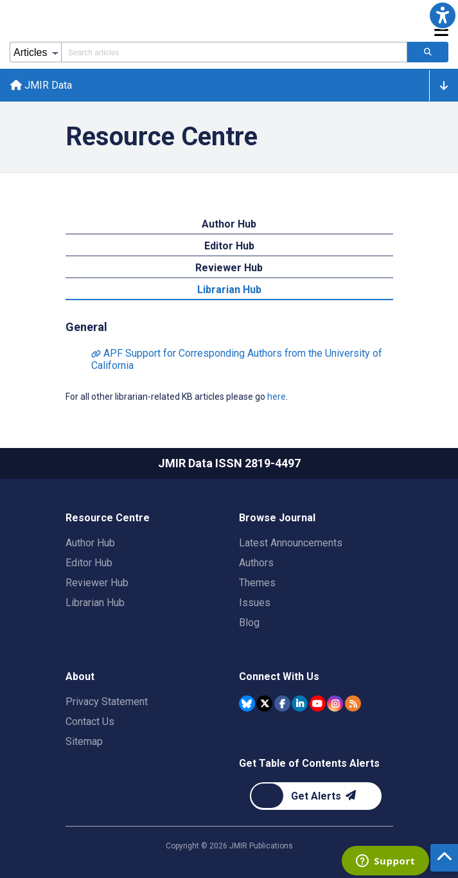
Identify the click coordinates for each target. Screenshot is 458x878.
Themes (257, 583)
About (80, 676)
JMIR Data (41, 85)
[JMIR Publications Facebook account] (282, 703)
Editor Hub (89, 563)
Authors (256, 563)
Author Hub (90, 543)
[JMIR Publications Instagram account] (335, 703)
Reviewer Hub (97, 583)
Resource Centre (108, 518)
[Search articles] (427, 52)
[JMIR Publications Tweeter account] (264, 703)
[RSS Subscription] (353, 703)
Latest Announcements (290, 543)
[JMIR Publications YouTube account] (318, 703)
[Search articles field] (234, 52)
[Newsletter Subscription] (316, 796)
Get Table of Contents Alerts (309, 763)
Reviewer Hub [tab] (229, 268)
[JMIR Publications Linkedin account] (300, 703)
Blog (249, 622)
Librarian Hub (95, 602)
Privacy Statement (107, 701)
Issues (254, 602)
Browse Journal (277, 518)
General (86, 327)
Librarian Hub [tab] (229, 289)
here (276, 396)
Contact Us (90, 721)
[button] (442, 15)
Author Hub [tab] (229, 224)
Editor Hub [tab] (229, 246)
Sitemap (84, 741)
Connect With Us (279, 676)
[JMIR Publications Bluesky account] (247, 703)
